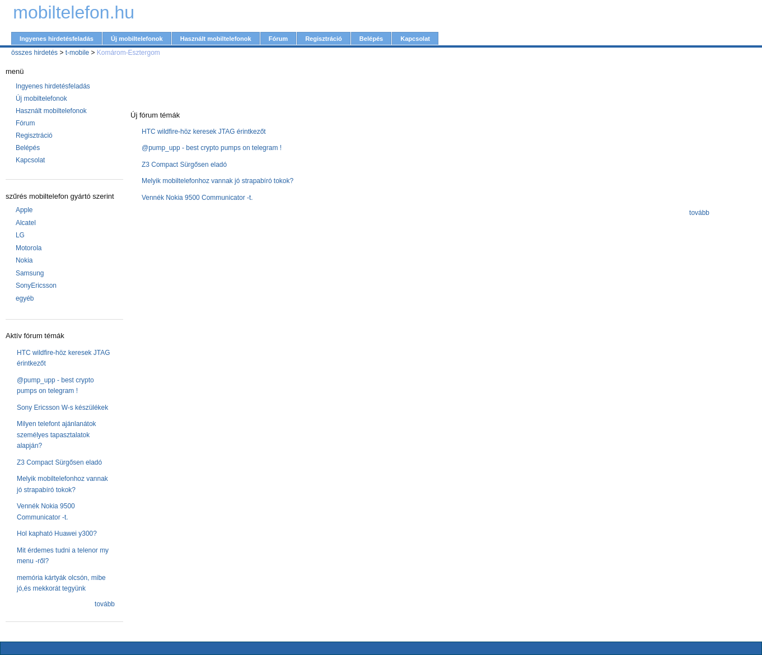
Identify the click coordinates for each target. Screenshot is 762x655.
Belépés (371, 38)
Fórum (278, 38)
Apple (24, 210)
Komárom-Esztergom (128, 53)
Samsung (30, 273)
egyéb (25, 298)
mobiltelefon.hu (73, 12)
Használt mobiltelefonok (215, 38)
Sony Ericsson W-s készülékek (62, 407)
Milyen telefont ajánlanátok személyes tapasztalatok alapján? (56, 435)
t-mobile (78, 53)
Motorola (29, 248)
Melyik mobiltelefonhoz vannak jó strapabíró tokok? (217, 181)
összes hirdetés (34, 53)
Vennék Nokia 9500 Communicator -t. (197, 198)
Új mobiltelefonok (137, 38)
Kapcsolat (415, 38)
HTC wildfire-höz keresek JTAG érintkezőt (204, 131)
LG (20, 235)
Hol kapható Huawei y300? (57, 533)
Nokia (24, 260)
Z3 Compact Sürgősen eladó (59, 462)
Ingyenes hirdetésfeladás (57, 38)
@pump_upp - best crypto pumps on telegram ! (212, 148)
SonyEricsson (36, 285)
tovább (105, 604)
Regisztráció (323, 38)
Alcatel (26, 223)
